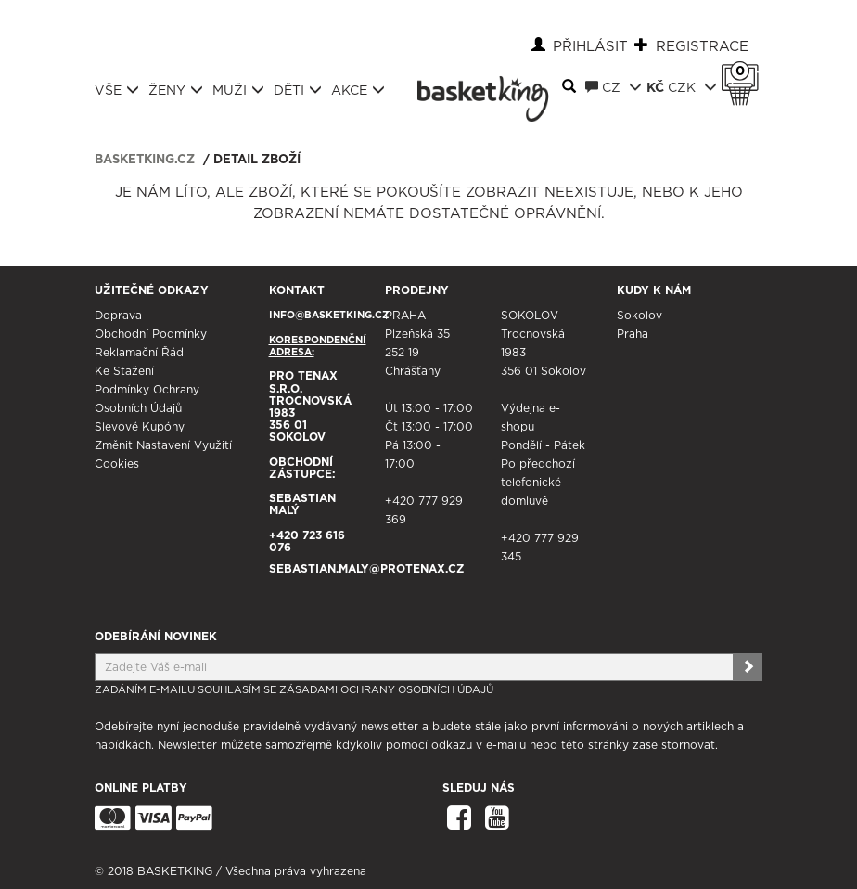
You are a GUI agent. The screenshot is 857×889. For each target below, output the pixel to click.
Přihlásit (590, 47)
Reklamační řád (139, 352)
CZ (613, 87)
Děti (298, 90)
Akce (358, 90)
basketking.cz (145, 160)
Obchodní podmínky (151, 334)
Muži (238, 90)
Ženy (175, 90)
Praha (632, 334)
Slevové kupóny (140, 426)
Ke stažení (124, 371)
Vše (117, 90)
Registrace (702, 47)
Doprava (118, 315)
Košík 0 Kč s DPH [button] (745, 71)
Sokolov (639, 315)
